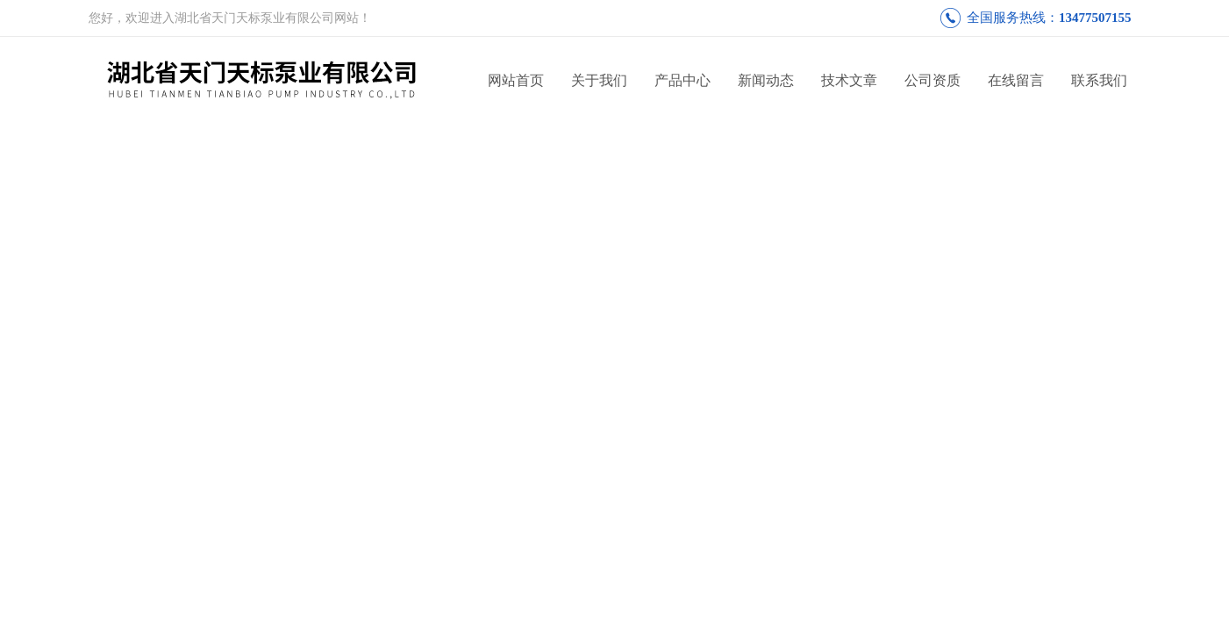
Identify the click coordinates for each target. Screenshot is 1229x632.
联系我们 (1099, 80)
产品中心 (682, 80)
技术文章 (849, 80)
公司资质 (932, 80)
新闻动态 (766, 80)
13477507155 (1095, 18)
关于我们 (599, 80)
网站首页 (516, 80)
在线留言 (1016, 80)
